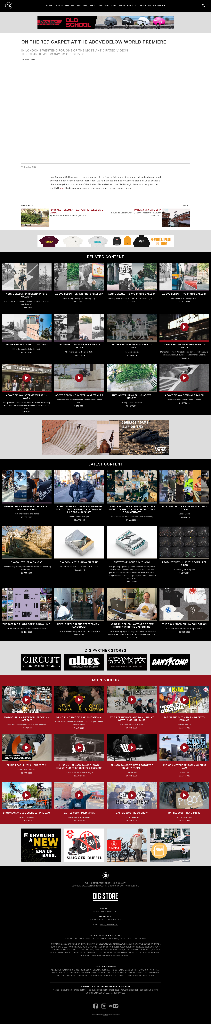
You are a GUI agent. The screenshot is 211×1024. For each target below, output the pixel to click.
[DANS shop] (170, 662)
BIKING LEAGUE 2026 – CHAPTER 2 (27, 765)
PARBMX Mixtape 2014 (147, 210)
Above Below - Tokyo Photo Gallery (132, 294)
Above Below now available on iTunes (131, 346)
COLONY (105, 970)
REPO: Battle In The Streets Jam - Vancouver (79, 625)
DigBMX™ (122, 883)
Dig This (69, 5)
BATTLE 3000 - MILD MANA (79, 813)
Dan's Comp (79, 990)
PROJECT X (159, 5)
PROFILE (131, 973)
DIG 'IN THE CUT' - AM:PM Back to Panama (184, 718)
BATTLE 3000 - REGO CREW (132, 813)
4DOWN (150, 976)
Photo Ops (96, 5)
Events (131, 5)
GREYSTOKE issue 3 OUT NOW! (132, 562)
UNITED (122, 976)
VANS (130, 976)
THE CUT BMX (117, 970)
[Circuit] (41, 662)
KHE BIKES (63, 973)
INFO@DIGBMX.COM (109, 924)
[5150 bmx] (127, 662)
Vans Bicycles (118, 993)
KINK (72, 973)
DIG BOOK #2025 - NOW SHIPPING (79, 562)
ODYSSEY (122, 973)
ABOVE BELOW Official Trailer (184, 395)
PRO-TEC (149, 973)
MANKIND (102, 973)
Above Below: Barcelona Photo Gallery (26, 295)
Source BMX (92, 993)
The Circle (144, 5)
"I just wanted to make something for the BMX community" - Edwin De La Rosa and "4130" (79, 509)
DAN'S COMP (130, 970)
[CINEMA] (127, 845)
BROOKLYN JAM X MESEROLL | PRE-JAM (26, 813)
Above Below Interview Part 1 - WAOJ (26, 396)
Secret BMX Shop (148, 990)
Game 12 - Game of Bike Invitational (79, 717)
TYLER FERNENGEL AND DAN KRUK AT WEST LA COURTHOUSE (132, 718)
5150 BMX (91, 990)
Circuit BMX (66, 990)
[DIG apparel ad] (105, 241)
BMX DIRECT (68, 970)
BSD (77, 970)
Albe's (56, 990)
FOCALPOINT (144, 970)
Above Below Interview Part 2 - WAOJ (184, 346)
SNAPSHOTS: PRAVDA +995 (26, 562)
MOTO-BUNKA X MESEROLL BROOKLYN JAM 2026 (26, 718)
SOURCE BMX (69, 976)
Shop (122, 5)
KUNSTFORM (81, 973)
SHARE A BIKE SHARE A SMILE (104, 976)
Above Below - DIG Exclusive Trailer (79, 395)
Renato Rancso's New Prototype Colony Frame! (132, 766)
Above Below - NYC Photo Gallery (184, 294)
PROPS (140, 973)
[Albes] (84, 662)
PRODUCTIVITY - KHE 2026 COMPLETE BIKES (184, 563)
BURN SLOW (86, 970)
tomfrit (105, 1014)
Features (82, 5)
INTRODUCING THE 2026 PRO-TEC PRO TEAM (184, 508)
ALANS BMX (56, 970)
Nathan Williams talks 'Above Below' (131, 396)
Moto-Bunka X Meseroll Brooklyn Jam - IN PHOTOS (26, 508)
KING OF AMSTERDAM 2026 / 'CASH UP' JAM (184, 766)
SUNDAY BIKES (83, 976)
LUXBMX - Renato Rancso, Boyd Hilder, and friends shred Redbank (79, 766)
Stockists (111, 5)
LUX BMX (92, 973)
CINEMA (96, 970)
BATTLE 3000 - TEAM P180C (184, 813)
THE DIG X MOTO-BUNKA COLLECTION (184, 624)
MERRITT (112, 973)
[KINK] (41, 845)
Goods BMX (102, 990)
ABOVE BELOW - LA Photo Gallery (26, 344)
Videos (59, 5)
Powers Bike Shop (129, 990)
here (62, 188)
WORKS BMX (140, 976)
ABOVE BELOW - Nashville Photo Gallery (79, 346)
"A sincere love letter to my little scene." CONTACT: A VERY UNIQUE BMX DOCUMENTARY (131, 509)
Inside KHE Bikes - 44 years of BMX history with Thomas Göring (132, 625)
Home (49, 5)
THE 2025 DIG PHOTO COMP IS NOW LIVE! (27, 624)
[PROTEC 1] (105, 22)
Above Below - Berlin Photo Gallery (79, 294)
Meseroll (114, 990)
